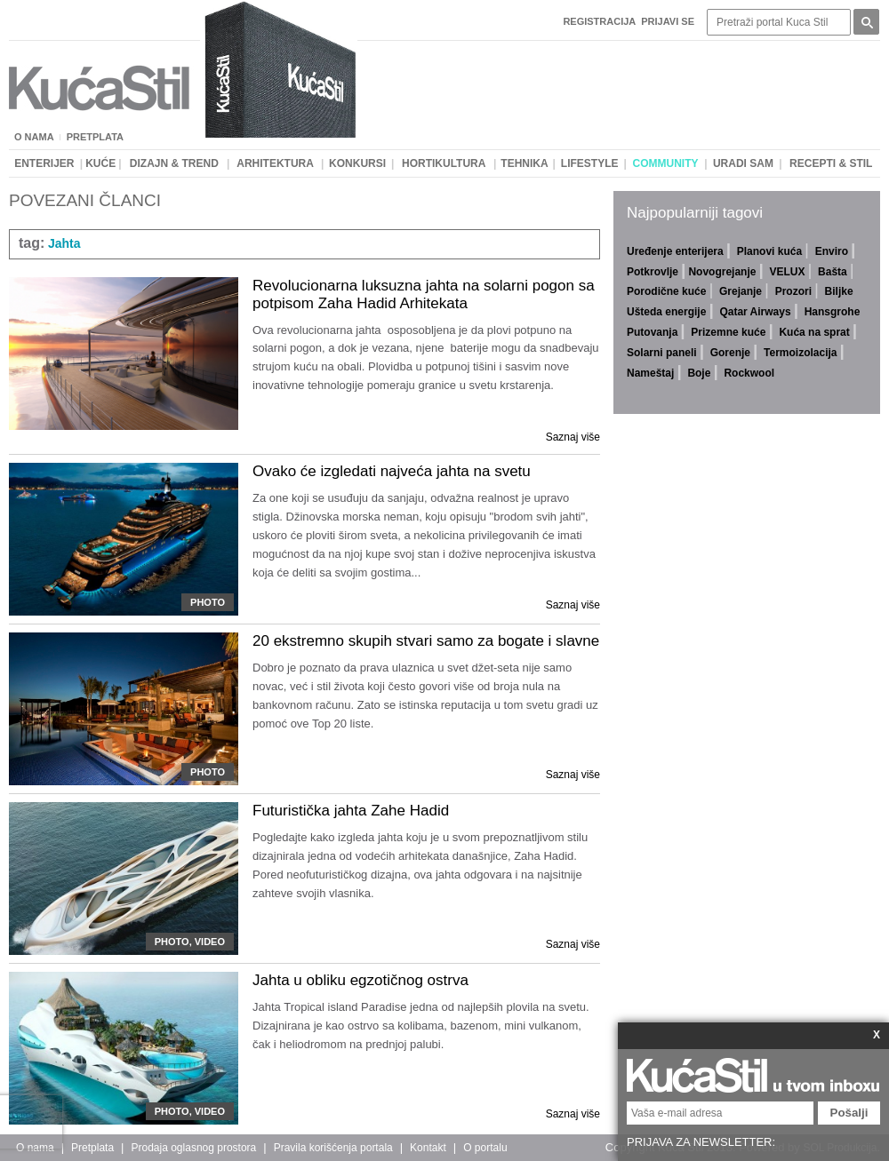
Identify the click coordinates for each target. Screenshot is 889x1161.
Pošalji (849, 1112)
